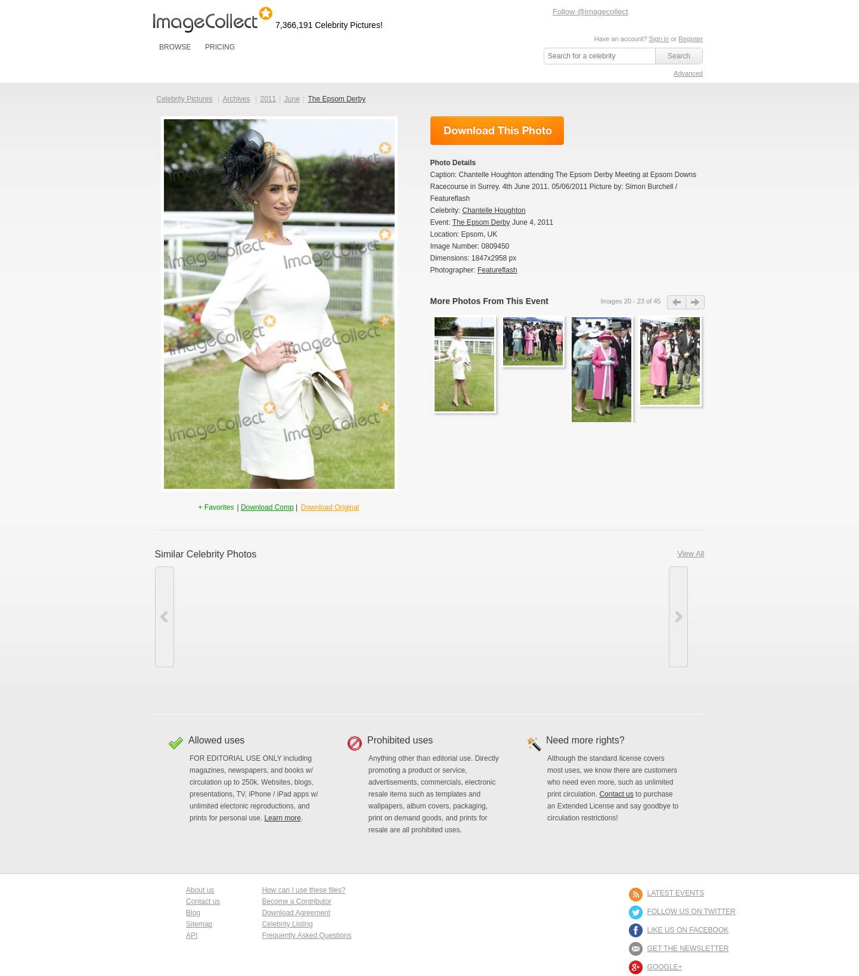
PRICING (220, 47)
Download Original (329, 507)
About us (200, 890)
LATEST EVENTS (676, 893)
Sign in (659, 38)
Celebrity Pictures (185, 99)
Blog (193, 913)
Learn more (282, 818)
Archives (236, 99)
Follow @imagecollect (590, 11)
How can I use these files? (303, 890)
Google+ (665, 967)
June (292, 99)
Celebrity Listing (287, 924)
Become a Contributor (296, 901)
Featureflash (497, 270)
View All (690, 553)
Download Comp (267, 507)
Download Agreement (296, 913)
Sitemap (199, 924)
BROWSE (175, 47)
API (191, 935)
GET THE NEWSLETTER (688, 948)
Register (690, 38)
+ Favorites (216, 507)
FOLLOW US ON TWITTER (691, 911)
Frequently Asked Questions (306, 935)
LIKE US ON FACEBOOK (688, 930)
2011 (268, 99)
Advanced (688, 73)
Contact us (616, 794)
